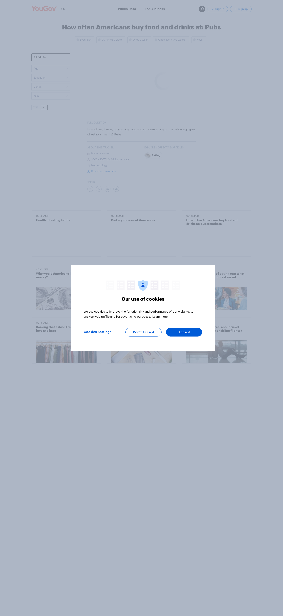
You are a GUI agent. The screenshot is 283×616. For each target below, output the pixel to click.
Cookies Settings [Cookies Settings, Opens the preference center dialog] (97, 331)
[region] (143, 308)
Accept (184, 332)
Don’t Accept (143, 332)
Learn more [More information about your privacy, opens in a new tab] (160, 316)
